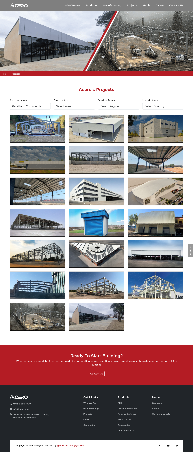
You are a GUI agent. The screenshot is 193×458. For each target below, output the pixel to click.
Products (91, 5)
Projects (132, 5)
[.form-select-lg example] (30, 107)
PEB (120, 406)
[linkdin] (177, 452)
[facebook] (160, 452)
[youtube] (168, 452)
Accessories (125, 430)
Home (5, 74)
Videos (156, 412)
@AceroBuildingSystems (72, 452)
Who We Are (73, 5)
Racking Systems (127, 418)
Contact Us (176, 5)
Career (160, 5)
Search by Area (61, 101)
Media (146, 5)
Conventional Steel (128, 412)
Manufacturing (112, 5)
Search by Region (106, 101)
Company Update (162, 418)
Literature (157, 406)
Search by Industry (18, 101)
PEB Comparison (127, 437)
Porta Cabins (125, 424)
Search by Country (151, 101)
